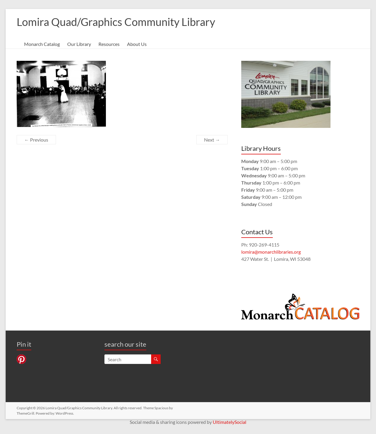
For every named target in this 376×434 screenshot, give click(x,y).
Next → (212, 139)
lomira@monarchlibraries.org (271, 252)
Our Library (79, 44)
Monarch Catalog (42, 44)
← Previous (36, 139)
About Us (137, 44)
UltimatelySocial (229, 422)
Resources (109, 44)
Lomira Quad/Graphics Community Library (116, 21)
